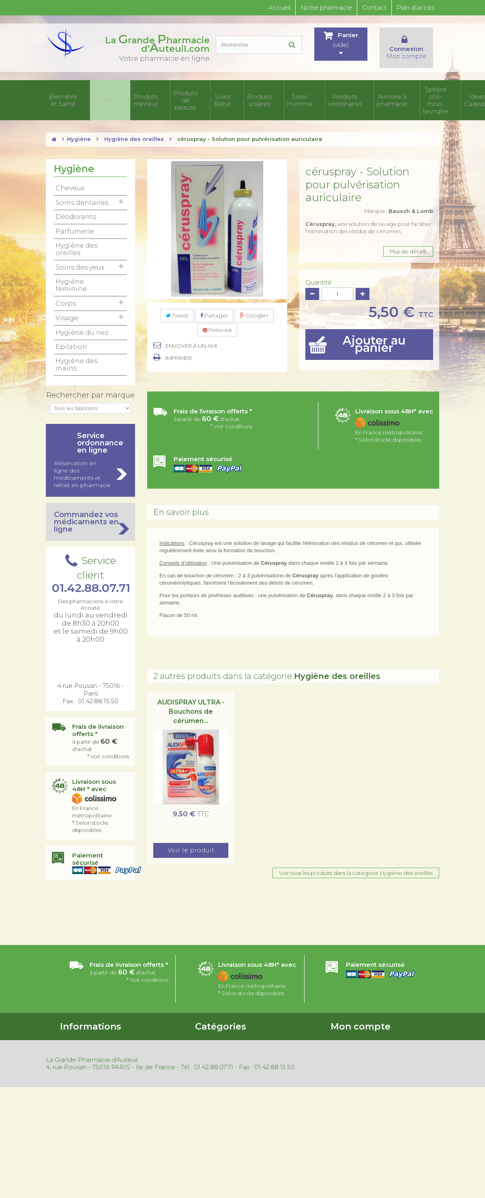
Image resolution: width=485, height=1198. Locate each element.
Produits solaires (225, 94)
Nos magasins (77, 1059)
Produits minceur (129, 94)
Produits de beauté (165, 94)
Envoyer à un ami (191, 334)
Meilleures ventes (82, 1094)
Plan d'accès (415, 7)
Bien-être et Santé (64, 94)
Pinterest (217, 318)
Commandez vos (90, 510)
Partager (214, 303)
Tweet (177, 303)
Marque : (398, 199)
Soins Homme (257, 94)
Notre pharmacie (326, 7)
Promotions (75, 1073)
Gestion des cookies (86, 1126)
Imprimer (178, 346)
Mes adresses (347, 1048)
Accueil (279, 7)
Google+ (254, 303)
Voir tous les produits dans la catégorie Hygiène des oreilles (356, 861)
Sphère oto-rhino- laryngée (380, 94)
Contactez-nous (81, 1048)
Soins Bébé (196, 94)
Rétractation (76, 1105)
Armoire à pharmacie (332, 94)
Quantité (318, 270)
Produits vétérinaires (292, 94)
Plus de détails (408, 239)
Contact (374, 7)
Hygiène (97, 94)
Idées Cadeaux (423, 94)
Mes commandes (353, 1027)
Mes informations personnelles (369, 1059)
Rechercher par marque (90, 383)
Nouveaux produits (84, 1084)
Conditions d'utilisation (89, 1038)
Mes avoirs (343, 1038)
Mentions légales (82, 1115)
